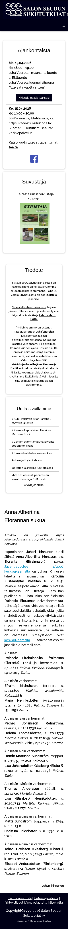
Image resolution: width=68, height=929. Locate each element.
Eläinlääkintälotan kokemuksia (32, 453)
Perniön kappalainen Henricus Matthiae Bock (31, 432)
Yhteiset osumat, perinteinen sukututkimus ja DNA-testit (30, 477)
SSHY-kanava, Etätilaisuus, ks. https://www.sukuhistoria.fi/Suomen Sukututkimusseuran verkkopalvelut (31, 121)
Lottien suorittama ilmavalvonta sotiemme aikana (33, 444)
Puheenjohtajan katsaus (27, 460)
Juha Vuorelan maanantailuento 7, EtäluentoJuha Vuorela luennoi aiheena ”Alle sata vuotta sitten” (33, 75)
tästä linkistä (33, 376)
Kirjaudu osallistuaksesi (34, 97)
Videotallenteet (45, 372)
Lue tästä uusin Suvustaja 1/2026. (34, 219)
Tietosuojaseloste (46, 898)
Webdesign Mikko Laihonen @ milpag (34, 921)
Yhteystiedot (14, 902)
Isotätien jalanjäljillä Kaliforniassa (32, 467)
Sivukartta (56, 902)
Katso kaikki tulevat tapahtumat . (33, 144)
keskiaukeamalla (17, 640)
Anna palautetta (36, 902)
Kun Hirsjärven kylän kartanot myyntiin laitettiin (31, 421)
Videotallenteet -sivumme (29, 307)
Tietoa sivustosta (20, 898)
